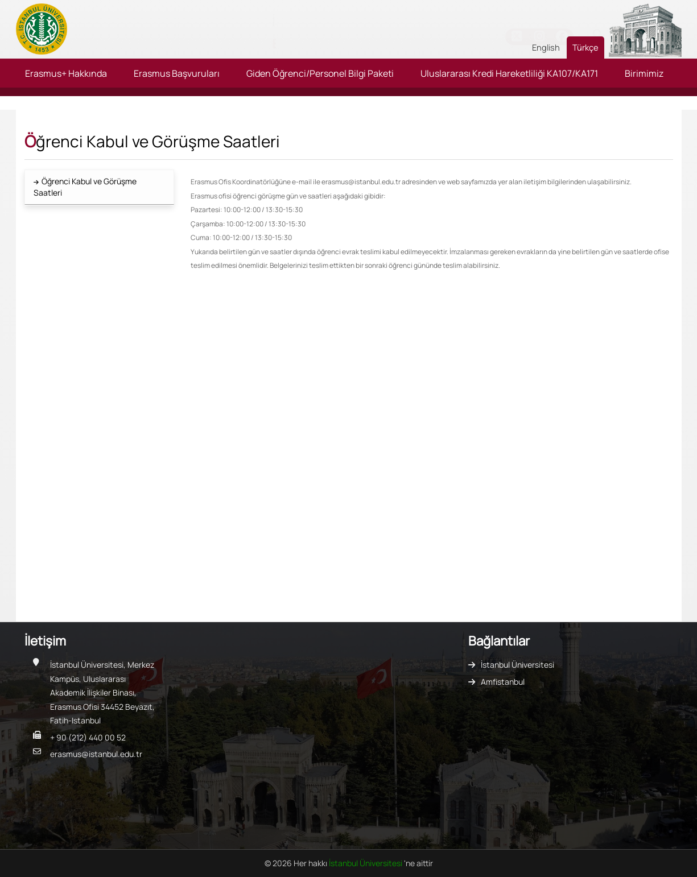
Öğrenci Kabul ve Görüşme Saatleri (85, 187)
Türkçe (585, 47)
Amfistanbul (503, 681)
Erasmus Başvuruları (177, 73)
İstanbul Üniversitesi (517, 664)
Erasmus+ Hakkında (66, 73)
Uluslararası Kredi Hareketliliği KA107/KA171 (509, 73)
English (546, 47)
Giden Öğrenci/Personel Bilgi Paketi (320, 73)
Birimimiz (644, 73)
